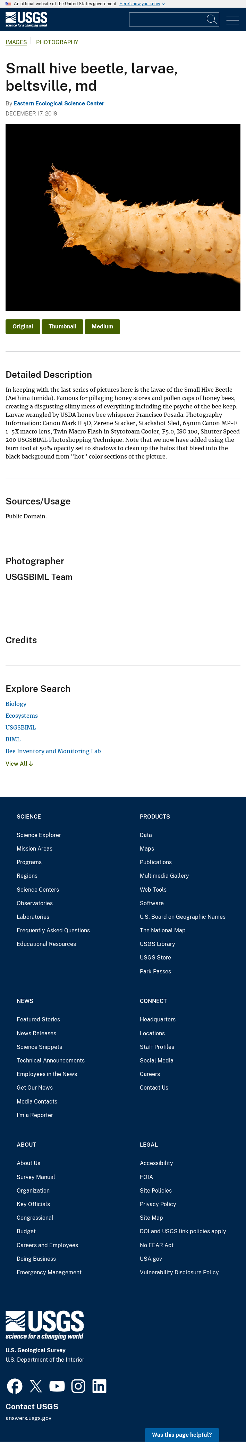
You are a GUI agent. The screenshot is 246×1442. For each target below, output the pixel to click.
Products (155, 816)
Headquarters (158, 1019)
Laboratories (33, 917)
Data (146, 835)
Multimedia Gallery (164, 876)
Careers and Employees (47, 1245)
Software (152, 903)
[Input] (174, 19)
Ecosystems (22, 715)
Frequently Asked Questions (53, 930)
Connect (153, 1001)
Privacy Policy (158, 1204)
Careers (150, 1074)
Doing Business (36, 1259)
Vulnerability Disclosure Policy (179, 1272)
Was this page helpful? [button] (182, 1435)
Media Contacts (37, 1101)
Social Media (156, 1060)
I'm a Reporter (35, 1115)
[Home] (26, 25)
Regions (27, 876)
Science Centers (38, 889)
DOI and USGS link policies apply (183, 1231)
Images (16, 42)
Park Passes (155, 971)
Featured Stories (38, 1019)
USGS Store (155, 957)
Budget (26, 1231)
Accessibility (156, 1163)
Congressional (35, 1217)
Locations (152, 1033)
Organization (33, 1190)
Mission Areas (34, 848)
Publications (156, 862)
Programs (29, 862)
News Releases (36, 1033)
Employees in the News (47, 1074)
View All (19, 763)
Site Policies (156, 1190)
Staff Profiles (157, 1047)
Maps (147, 848)
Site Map (151, 1217)
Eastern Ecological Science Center (59, 103)
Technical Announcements (51, 1060)
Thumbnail (62, 326)
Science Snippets (39, 1047)
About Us (28, 1163)
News (25, 1001)
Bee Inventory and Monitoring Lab (53, 751)
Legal (149, 1144)
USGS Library (157, 944)
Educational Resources (46, 944)
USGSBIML (21, 727)
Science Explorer (39, 835)
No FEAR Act (156, 1245)
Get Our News (35, 1087)
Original (22, 326)
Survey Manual (36, 1177)
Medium (102, 326)
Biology (16, 703)
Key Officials (33, 1204)
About (26, 1144)
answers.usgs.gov (28, 1418)
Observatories (35, 903)
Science (29, 816)
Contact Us (154, 1087)
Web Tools (153, 889)
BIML (13, 739)
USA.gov (151, 1259)
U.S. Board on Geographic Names (183, 917)
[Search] (212, 19)
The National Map (163, 930)
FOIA (146, 1177)
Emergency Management (49, 1272)
